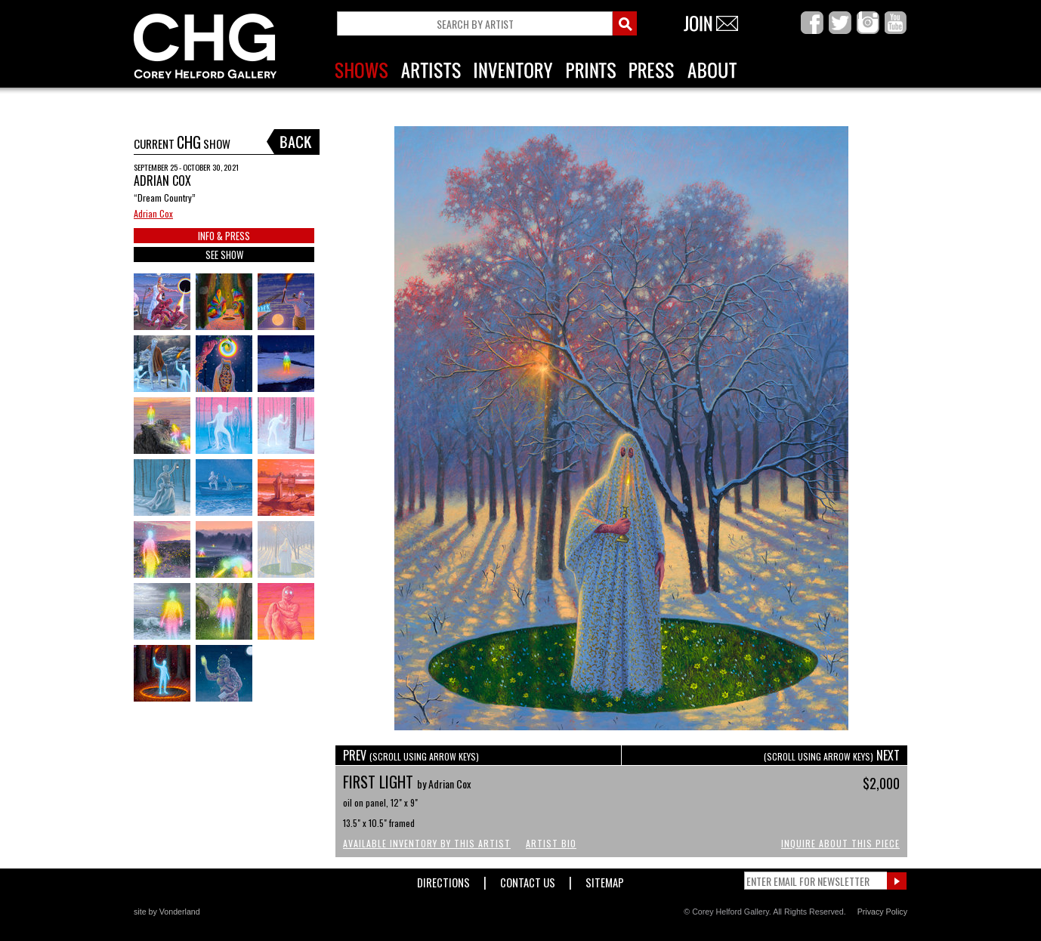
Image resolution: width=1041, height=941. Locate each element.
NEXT (832, 755)
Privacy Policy (882, 911)
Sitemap (604, 879)
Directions (443, 879)
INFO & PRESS (224, 235)
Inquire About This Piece (840, 843)
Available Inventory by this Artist (427, 843)
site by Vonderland (167, 911)
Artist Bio (551, 843)
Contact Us (527, 879)
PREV (411, 755)
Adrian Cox (153, 213)
